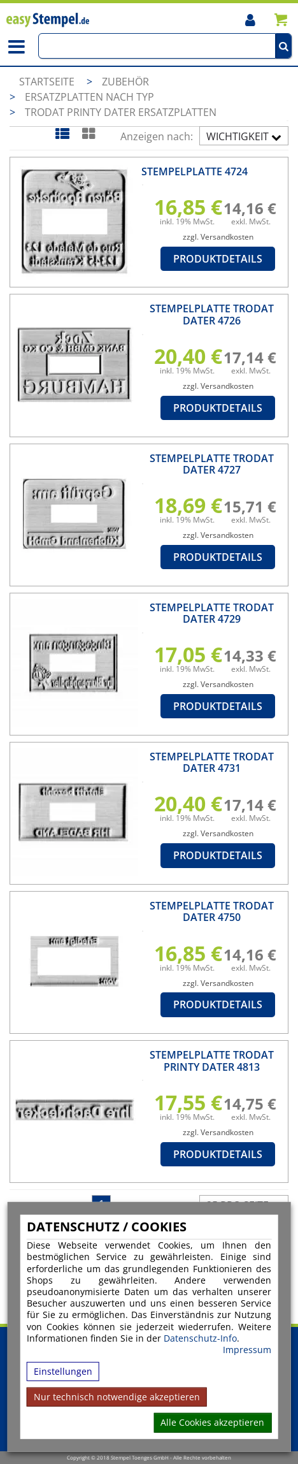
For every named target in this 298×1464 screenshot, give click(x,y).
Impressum (247, 1350)
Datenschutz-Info (200, 1337)
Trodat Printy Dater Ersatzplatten (120, 112)
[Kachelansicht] (88, 133)
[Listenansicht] (62, 133)
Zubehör (125, 82)
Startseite (46, 82)
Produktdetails (217, 259)
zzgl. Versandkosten (218, 236)
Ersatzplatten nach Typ (89, 97)
